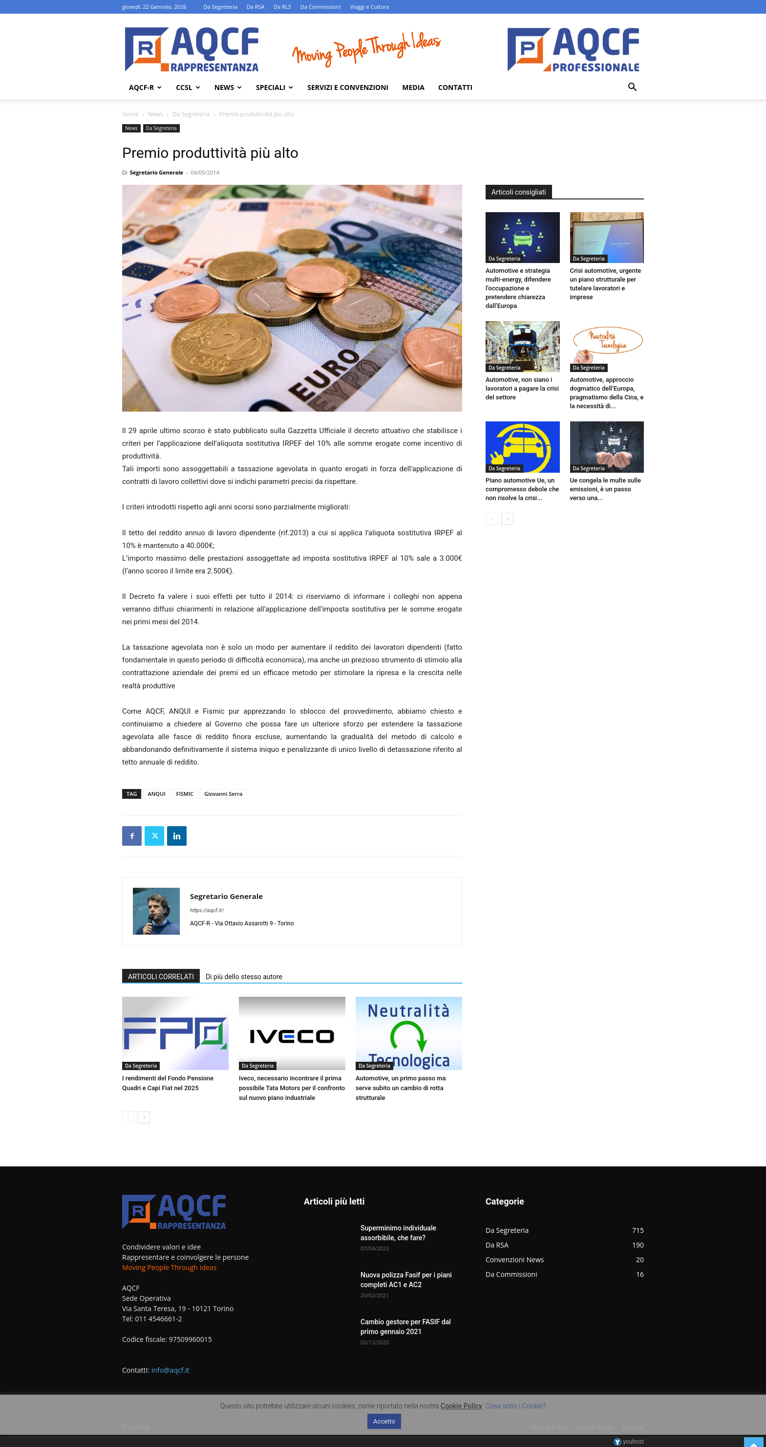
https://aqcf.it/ (207, 910)
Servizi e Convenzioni (347, 87)
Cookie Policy (461, 1406)
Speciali (274, 87)
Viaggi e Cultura (369, 6)
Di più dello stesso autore (244, 977)
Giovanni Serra (223, 793)
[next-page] (144, 1117)
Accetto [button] (384, 1421)
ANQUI (156, 793)
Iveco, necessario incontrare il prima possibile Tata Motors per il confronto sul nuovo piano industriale (292, 1087)
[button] (632, 88)
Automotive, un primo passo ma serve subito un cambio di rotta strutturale (401, 1087)
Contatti (455, 87)
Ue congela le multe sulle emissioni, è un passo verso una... (605, 489)
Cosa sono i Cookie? (516, 1406)
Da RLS (282, 6)
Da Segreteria (220, 6)
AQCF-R (145, 87)
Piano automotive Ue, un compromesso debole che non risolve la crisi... (522, 489)
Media (413, 87)
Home (130, 114)
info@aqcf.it (170, 1370)
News (228, 87)
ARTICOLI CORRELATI (161, 977)
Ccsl (188, 87)
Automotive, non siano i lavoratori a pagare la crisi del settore (522, 388)
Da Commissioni (320, 6)
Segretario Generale (156, 172)
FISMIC (185, 793)
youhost (629, 1441)
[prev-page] (128, 1117)
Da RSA (256, 6)
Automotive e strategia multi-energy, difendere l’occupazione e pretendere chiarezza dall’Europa (518, 288)
